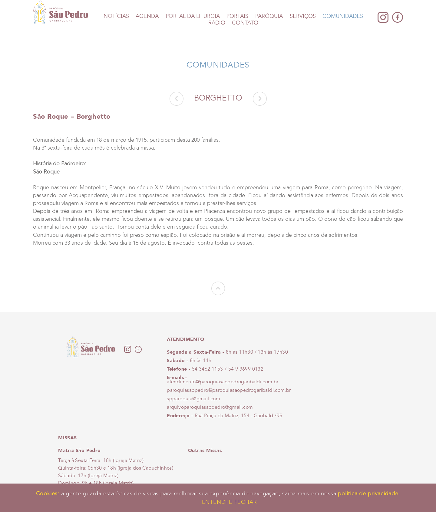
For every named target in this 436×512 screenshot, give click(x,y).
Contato (245, 22)
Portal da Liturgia (193, 16)
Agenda (147, 16)
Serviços (303, 16)
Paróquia (269, 16)
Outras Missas (205, 450)
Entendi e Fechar (229, 502)
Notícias (116, 16)
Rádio (216, 22)
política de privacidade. (369, 493)
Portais (237, 16)
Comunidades (342, 16)
